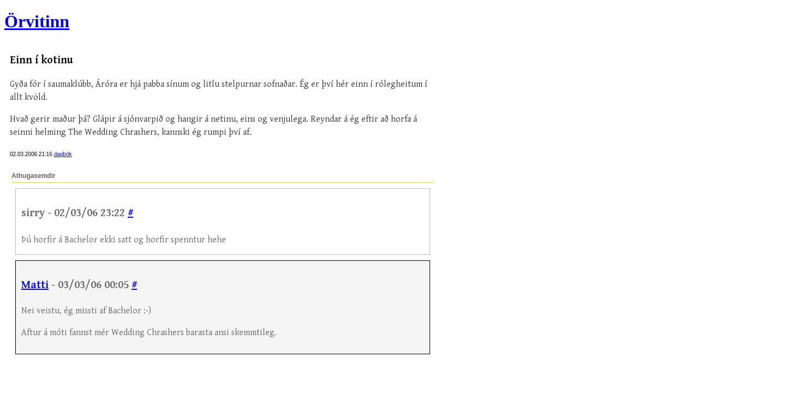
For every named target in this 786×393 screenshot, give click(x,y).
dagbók (63, 154)
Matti (35, 285)
